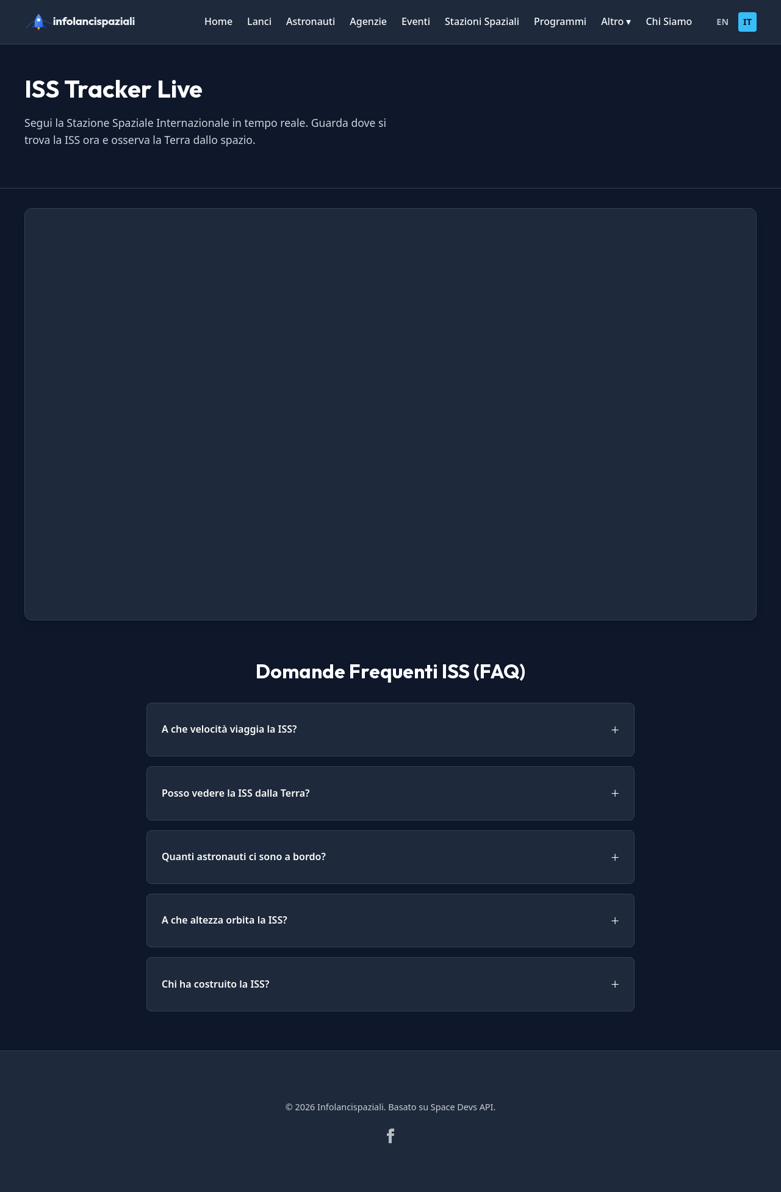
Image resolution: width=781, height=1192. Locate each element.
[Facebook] (390, 1136)
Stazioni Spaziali (482, 21)
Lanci (259, 21)
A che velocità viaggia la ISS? (229, 729)
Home (218, 21)
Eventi (415, 21)
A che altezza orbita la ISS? (224, 920)
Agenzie (368, 21)
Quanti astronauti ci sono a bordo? (244, 856)
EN (722, 21)
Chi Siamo (669, 21)
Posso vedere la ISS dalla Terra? (235, 793)
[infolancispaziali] (85, 22)
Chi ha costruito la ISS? (215, 984)
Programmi (560, 21)
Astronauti (310, 21)
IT (747, 21)
